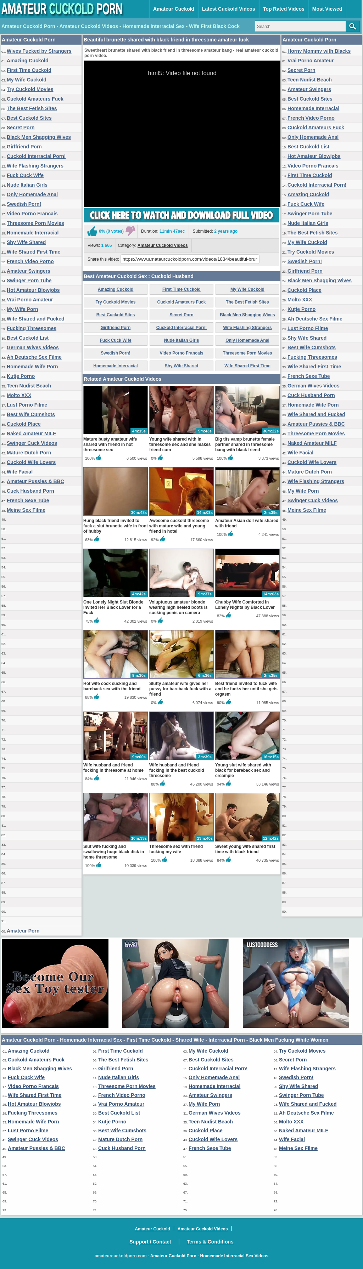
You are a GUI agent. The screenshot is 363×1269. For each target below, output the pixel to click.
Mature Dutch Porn (29, 452)
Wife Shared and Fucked (35, 319)
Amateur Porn (23, 931)
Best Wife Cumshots (31, 414)
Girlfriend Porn (24, 146)
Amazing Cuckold (27, 60)
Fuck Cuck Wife (25, 175)
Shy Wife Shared (26, 242)
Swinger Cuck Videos (32, 443)
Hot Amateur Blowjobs (33, 290)
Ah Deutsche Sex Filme (34, 357)
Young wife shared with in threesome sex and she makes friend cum (180, 444)
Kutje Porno (21, 376)
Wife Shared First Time (33, 252)
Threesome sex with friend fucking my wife (176, 849)
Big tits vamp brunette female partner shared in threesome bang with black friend (245, 444)
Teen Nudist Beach (29, 386)
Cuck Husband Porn (30, 491)
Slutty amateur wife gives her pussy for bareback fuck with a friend (180, 689)
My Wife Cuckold (26, 80)
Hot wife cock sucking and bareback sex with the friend (111, 686)
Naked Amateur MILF (31, 433)
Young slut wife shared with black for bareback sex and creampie (243, 770)
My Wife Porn (22, 309)
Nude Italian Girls (27, 185)
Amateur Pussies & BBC (35, 481)
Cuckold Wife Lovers (31, 462)
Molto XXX (19, 395)
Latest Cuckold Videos (228, 9)
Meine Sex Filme (26, 510)
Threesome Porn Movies (35, 223)
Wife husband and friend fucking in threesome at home (113, 768)
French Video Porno (30, 261)
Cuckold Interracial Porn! (36, 156)
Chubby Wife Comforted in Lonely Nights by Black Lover (245, 605)
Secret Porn (21, 127)
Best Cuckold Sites (29, 118)
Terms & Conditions (210, 1242)
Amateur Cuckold (173, 9)
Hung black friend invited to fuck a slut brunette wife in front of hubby (115, 526)
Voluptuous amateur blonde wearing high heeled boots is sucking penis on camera (178, 607)
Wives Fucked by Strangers (39, 51)
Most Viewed (327, 9)
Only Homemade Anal (32, 194)
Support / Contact (150, 1242)
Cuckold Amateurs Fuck (35, 99)
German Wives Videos (33, 347)
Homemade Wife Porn (32, 366)
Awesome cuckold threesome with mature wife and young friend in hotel (179, 526)
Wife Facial (20, 472)
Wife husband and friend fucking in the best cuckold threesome (176, 770)
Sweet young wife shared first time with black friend (245, 849)
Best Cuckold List (28, 338)
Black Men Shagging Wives (39, 137)
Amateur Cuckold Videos (163, 245)
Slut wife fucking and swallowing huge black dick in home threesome (113, 852)
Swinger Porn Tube (29, 280)
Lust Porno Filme (27, 405)
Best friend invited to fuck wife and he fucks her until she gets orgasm (246, 689)
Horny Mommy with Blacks (319, 51)
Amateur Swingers (28, 271)
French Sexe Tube (28, 500)
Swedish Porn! (24, 204)
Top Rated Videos (284, 9)
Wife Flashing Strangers (35, 166)
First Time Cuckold (29, 70)
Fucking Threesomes (31, 328)
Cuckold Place (24, 424)
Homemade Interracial (32, 233)
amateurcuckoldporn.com (121, 1255)
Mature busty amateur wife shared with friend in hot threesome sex (110, 444)
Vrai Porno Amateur (30, 299)
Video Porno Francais (32, 213)
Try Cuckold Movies (30, 89)
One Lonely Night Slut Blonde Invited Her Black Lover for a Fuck (113, 607)
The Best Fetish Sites (32, 108)
